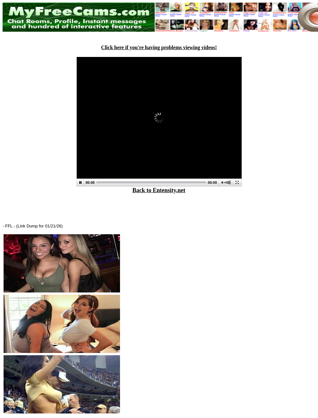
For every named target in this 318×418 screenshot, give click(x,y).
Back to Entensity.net (158, 190)
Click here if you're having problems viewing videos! (159, 47)
